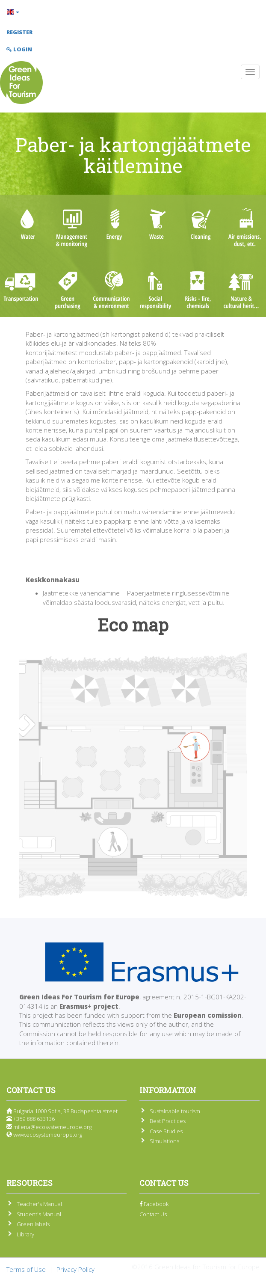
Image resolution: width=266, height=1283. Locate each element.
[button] (133, 12)
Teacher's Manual (39, 1204)
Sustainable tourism (175, 1111)
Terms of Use (26, 1269)
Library (25, 1234)
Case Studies (166, 1131)
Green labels (33, 1224)
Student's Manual (39, 1214)
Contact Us (153, 1214)
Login (19, 49)
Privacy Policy (75, 1269)
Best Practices (168, 1121)
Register (19, 32)
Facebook (153, 1204)
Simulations (164, 1141)
